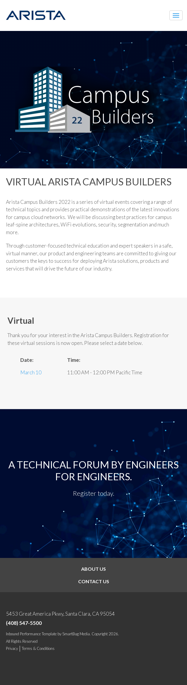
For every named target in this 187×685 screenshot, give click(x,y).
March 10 (30, 372)
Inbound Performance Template (31, 633)
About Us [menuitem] (93, 569)
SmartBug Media (76, 633)
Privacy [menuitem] (12, 648)
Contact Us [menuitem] (93, 581)
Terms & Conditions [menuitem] (38, 648)
